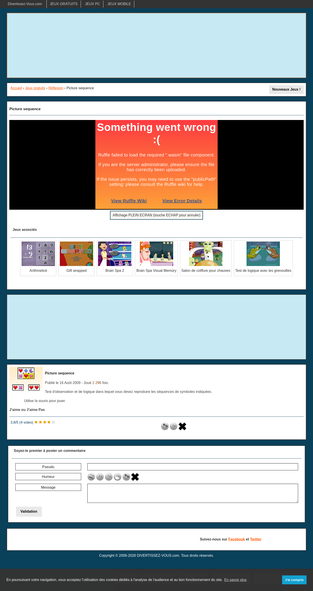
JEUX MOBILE (119, 4)
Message (48, 487)
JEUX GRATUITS (64, 4)
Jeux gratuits (35, 88)
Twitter (255, 539)
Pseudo (48, 467)
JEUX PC (92, 4)
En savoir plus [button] (235, 580)
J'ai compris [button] (294, 580)
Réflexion (55, 88)
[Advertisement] (156, 45)
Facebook (236, 539)
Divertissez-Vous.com (25, 4)
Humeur (48, 477)
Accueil (16, 88)
